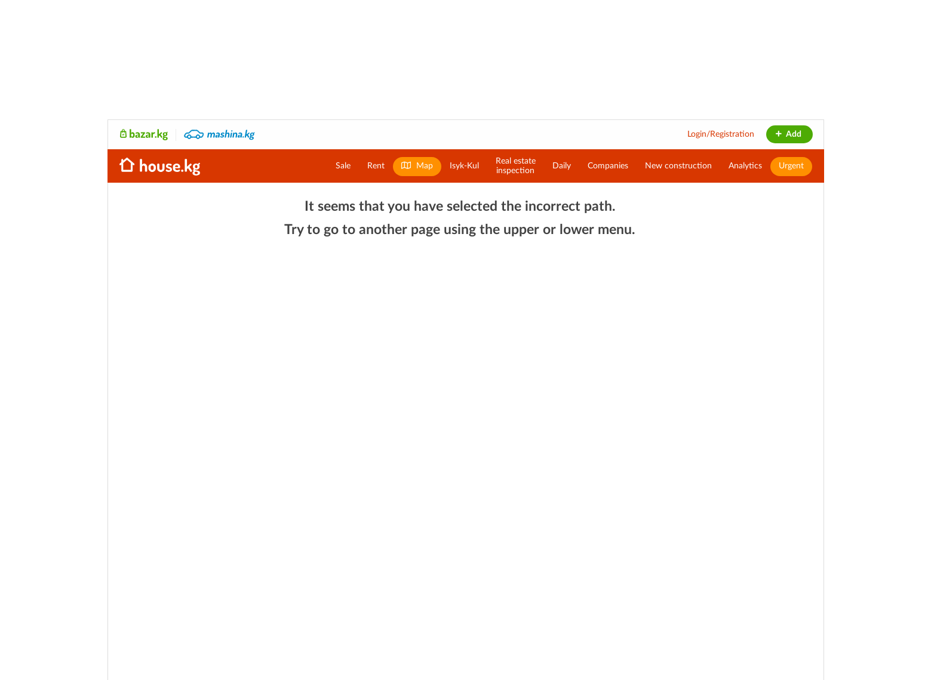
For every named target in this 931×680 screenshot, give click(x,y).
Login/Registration (720, 134)
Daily (561, 166)
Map (417, 165)
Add (788, 134)
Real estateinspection (516, 166)
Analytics (745, 166)
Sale (343, 166)
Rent (376, 166)
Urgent (791, 166)
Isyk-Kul (464, 166)
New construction (678, 166)
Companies (608, 166)
